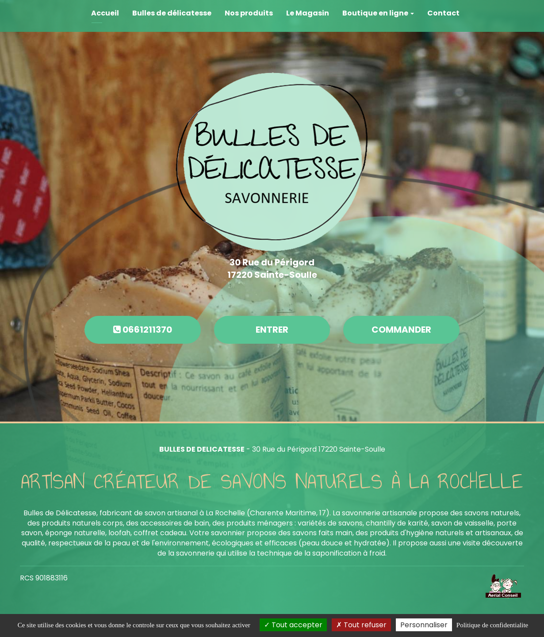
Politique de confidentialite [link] (492, 625)
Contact (443, 13)
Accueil (105, 13)
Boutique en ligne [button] (378, 13)
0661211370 (142, 329)
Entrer (272, 329)
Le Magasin (307, 13)
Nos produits (249, 13)
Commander (401, 329)
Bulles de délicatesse (171, 13)
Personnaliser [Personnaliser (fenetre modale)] (424, 625)
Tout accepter (293, 625)
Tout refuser (361, 625)
